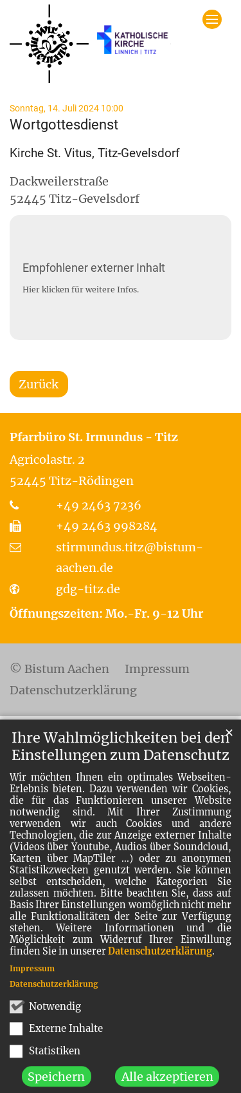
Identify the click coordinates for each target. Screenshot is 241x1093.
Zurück (38, 384)
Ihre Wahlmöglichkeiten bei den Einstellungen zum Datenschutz (120, 763)
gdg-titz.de (88, 589)
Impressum (32, 986)
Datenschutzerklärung (160, 968)
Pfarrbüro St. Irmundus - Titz (94, 437)
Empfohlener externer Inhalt (93, 267)
